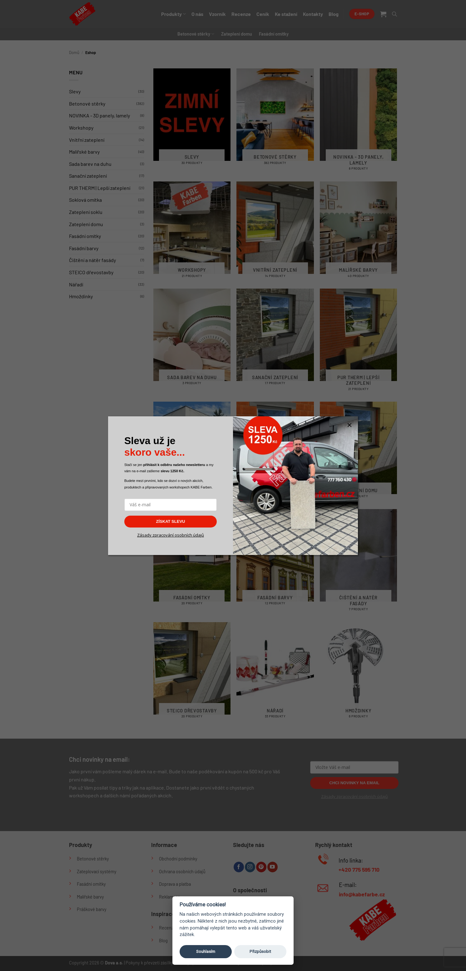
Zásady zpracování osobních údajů (170, 535)
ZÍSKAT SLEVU (170, 521)
